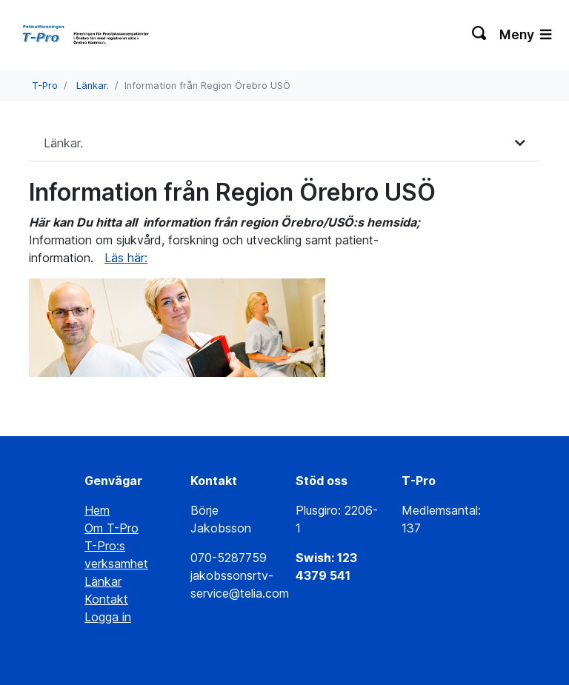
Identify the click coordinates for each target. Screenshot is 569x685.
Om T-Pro (111, 528)
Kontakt (106, 599)
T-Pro (45, 85)
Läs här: (125, 257)
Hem (97, 510)
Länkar (103, 581)
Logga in (107, 616)
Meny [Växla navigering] (525, 34)
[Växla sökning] (480, 34)
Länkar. (92, 85)
